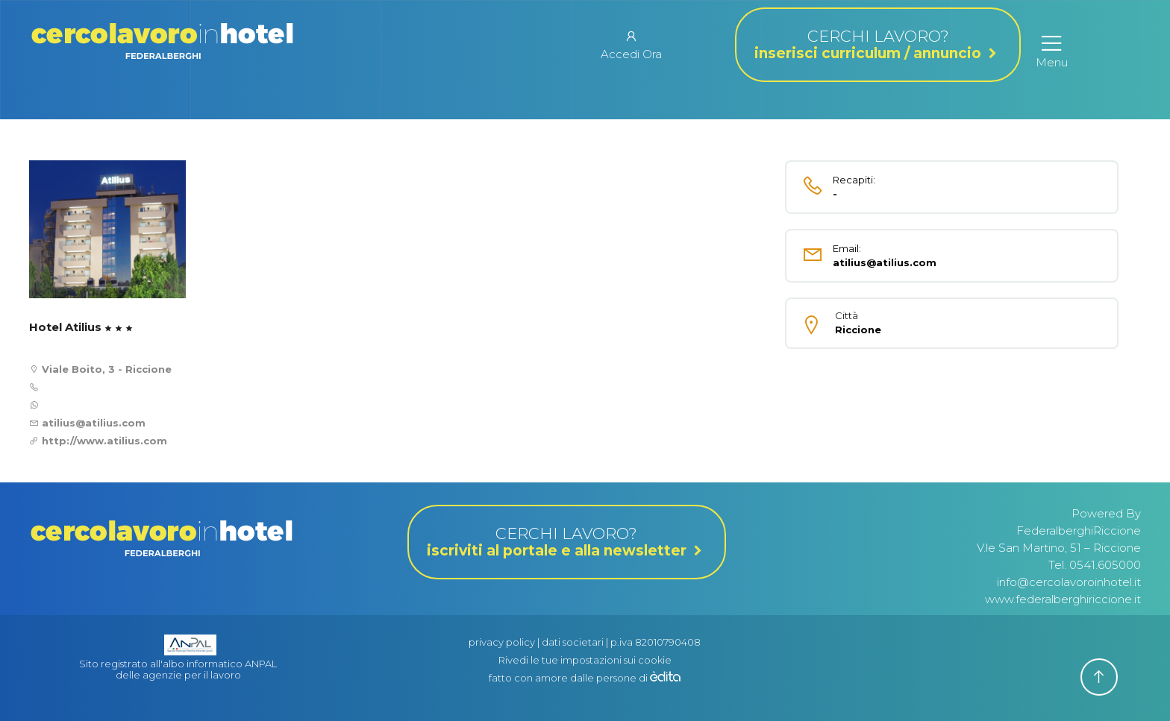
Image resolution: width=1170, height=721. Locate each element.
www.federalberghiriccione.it (1063, 599)
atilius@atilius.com (92, 423)
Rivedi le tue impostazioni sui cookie (585, 660)
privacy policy (502, 642)
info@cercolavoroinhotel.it (1069, 582)
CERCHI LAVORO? (877, 45)
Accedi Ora (631, 44)
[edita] (665, 678)
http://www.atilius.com (104, 441)
